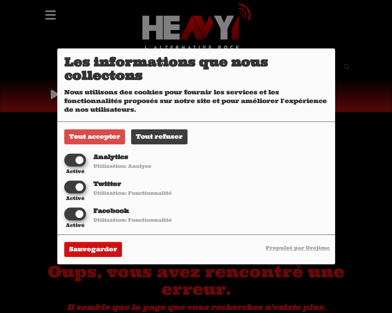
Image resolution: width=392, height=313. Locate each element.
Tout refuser (159, 136)
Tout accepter (94, 136)
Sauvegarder (93, 249)
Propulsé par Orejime (298, 248)
